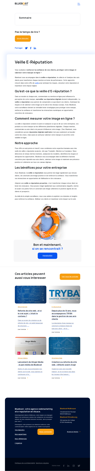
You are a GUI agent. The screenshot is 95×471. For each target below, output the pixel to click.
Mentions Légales (42, 463)
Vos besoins (20, 430)
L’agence (18, 443)
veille (37, 83)
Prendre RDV (47, 256)
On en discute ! (23, 38)
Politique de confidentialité (25, 463)
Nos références (21, 439)
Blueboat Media (72, 432)
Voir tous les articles (70, 277)
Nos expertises (20, 434)
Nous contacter (45, 432)
